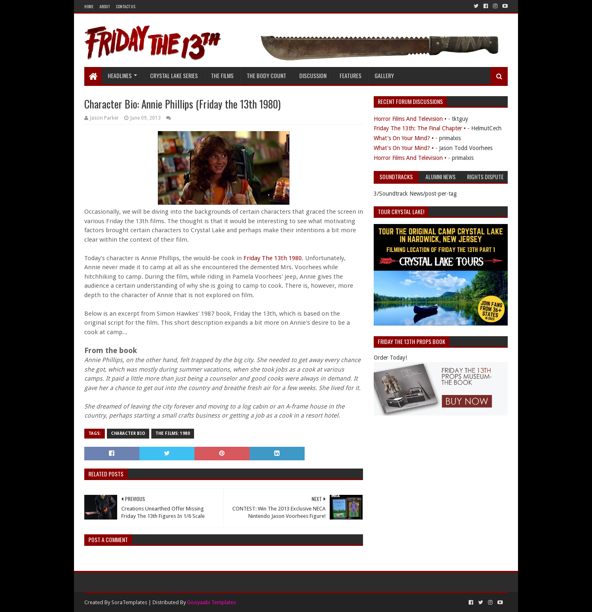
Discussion (312, 75)
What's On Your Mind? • (404, 138)
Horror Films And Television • (410, 118)
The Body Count (266, 75)
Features (350, 75)
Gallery (384, 75)
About (104, 6)
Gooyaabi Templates (211, 602)
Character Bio (128, 433)
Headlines (120, 75)
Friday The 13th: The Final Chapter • (420, 128)
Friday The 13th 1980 (272, 258)
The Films (222, 75)
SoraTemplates (129, 602)
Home (88, 6)
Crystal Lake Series (174, 75)
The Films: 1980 (172, 433)
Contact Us (125, 6)
